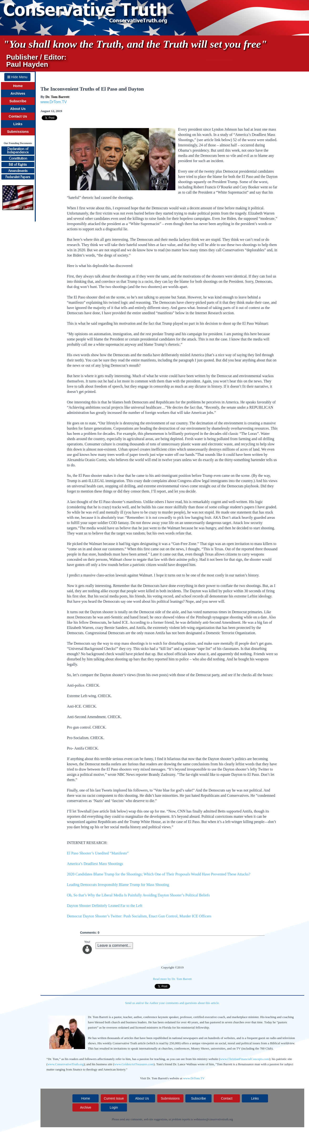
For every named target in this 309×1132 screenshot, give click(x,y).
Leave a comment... (114, 945)
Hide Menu (17, 77)
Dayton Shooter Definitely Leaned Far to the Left (105, 906)
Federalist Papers (17, 177)
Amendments (18, 171)
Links (17, 124)
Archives (17, 93)
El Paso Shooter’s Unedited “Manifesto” (98, 853)
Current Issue (114, 1098)
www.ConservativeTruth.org (65, 1064)
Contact (226, 1098)
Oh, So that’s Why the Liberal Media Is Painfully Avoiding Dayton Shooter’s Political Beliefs (138, 895)
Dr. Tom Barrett (58, 97)
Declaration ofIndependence (18, 150)
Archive (85, 1107)
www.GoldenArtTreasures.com (134, 1064)
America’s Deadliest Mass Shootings (95, 864)
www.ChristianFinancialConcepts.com (244, 1059)
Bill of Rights (18, 164)
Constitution (18, 158)
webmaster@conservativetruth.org (213, 1119)
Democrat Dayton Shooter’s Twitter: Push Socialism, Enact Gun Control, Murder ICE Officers (139, 916)
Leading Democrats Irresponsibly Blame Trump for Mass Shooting (118, 885)
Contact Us (18, 116)
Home (18, 86)
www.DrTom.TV (54, 102)
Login (114, 1107)
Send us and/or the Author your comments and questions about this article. (172, 1003)
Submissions (18, 132)
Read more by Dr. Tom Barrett (172, 979)
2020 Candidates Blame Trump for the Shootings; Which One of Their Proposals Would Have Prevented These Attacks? (158, 874)
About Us (17, 109)
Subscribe (18, 101)
